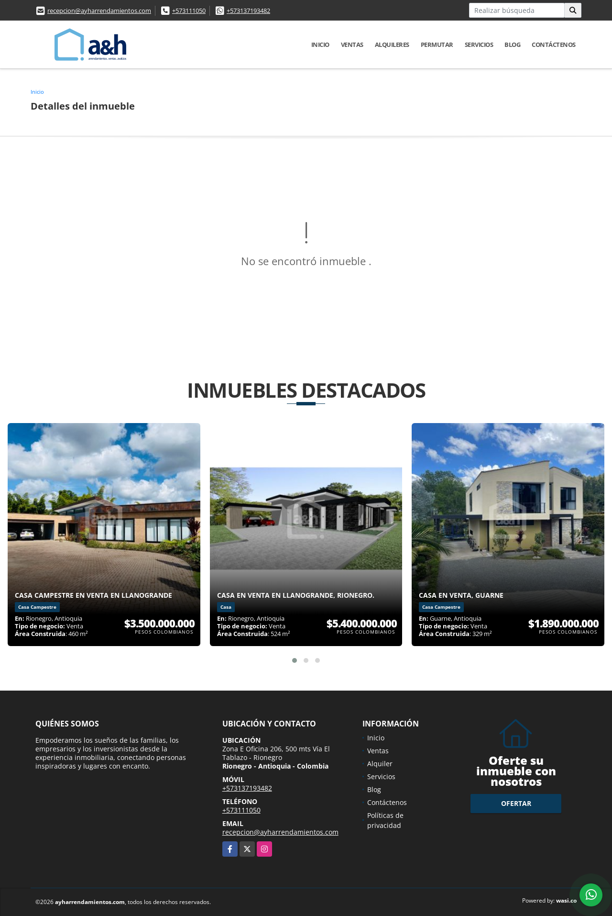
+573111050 (189, 10)
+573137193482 (248, 10)
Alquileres (392, 44)
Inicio (320, 44)
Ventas (352, 44)
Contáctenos (554, 44)
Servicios (479, 44)
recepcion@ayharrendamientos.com (99, 10)
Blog (512, 44)
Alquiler (380, 763)
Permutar (437, 44)
